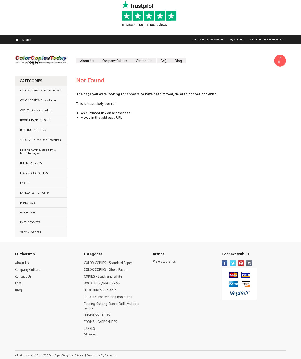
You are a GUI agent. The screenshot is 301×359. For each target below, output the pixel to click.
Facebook (225, 263)
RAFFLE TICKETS (30, 222)
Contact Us (144, 61)
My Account (237, 39)
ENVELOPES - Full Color (34, 192)
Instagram (249, 263)
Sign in (254, 39)
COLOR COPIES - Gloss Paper (38, 100)
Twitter (233, 263)
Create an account (274, 39)
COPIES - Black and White (36, 110)
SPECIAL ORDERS (30, 232)
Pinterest (241, 263)
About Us (87, 61)
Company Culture (115, 61)
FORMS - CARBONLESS (34, 173)
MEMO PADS (27, 202)
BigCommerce (108, 355)
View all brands (164, 261)
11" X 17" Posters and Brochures (40, 140)
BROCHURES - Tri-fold (33, 130)
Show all (90, 334)
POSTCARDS (28, 212)
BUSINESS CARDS (31, 163)
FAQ (164, 61)
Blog (178, 61)
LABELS (24, 183)
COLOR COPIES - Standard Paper (40, 90)
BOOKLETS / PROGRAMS (35, 120)
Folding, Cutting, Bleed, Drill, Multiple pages (38, 151)
